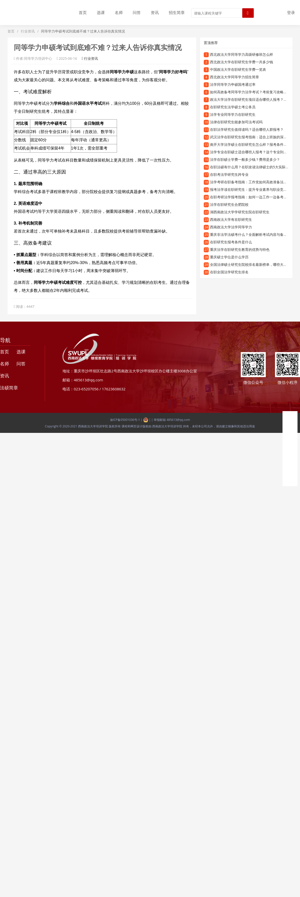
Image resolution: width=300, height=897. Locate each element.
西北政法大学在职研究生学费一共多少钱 (241, 62)
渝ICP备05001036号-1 (125, 420)
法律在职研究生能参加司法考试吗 (236, 122)
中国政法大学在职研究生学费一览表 (238, 69)
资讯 (155, 12)
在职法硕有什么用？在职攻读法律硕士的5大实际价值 (251, 167)
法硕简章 (9, 388)
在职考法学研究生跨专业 (229, 174)
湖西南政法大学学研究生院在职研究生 (240, 212)
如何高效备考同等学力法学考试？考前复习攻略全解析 (252, 92)
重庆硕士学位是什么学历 (229, 257)
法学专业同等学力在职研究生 (233, 114)
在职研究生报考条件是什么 (231, 242)
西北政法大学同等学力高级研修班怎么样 (241, 54)
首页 (83, 12)
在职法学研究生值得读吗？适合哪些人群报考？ (247, 129)
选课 (101, 12)
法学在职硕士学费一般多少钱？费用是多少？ (245, 159)
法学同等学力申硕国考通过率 (233, 84)
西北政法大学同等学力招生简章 (234, 77)
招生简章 (177, 12)
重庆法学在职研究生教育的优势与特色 (240, 249)
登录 (291, 12)
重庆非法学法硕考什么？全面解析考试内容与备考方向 (252, 234)
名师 (119, 12)
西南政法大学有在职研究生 (231, 219)
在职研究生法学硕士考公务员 (233, 107)
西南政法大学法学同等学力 (231, 227)
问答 (137, 12)
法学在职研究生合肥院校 (229, 204)
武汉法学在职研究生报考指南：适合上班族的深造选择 (252, 137)
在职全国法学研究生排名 (229, 272)
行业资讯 (28, 31)
